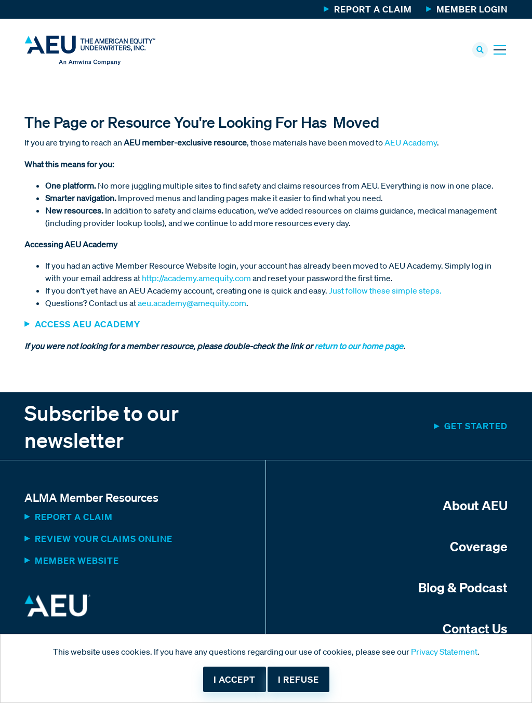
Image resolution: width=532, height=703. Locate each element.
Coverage (479, 546)
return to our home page (358, 346)
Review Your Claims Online (103, 538)
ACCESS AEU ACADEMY (87, 324)
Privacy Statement (444, 651)
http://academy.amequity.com (196, 278)
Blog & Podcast (463, 587)
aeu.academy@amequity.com (192, 303)
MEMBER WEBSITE (77, 560)
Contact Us (475, 628)
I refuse (298, 679)
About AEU (475, 505)
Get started (476, 425)
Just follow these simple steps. (385, 290)
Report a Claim (373, 9)
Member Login (472, 9)
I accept (235, 679)
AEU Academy (410, 142)
